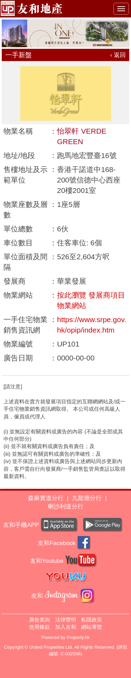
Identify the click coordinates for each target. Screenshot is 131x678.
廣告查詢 (39, 620)
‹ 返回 (118, 55)
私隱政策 (91, 620)
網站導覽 (91, 627)
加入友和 (65, 627)
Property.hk (78, 637)
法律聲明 (65, 620)
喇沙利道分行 (65, 506)
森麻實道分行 (46, 498)
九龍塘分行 (87, 498)
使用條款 (39, 627)
